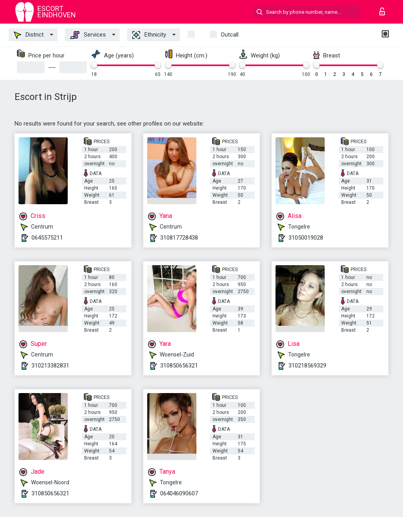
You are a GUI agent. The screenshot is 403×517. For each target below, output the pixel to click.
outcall (229, 34)
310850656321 (179, 365)
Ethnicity (149, 35)
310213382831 (50, 365)
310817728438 (179, 237)
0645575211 (47, 237)
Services (88, 35)
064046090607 (179, 493)
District (29, 35)
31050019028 (305, 237)
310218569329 (307, 365)
